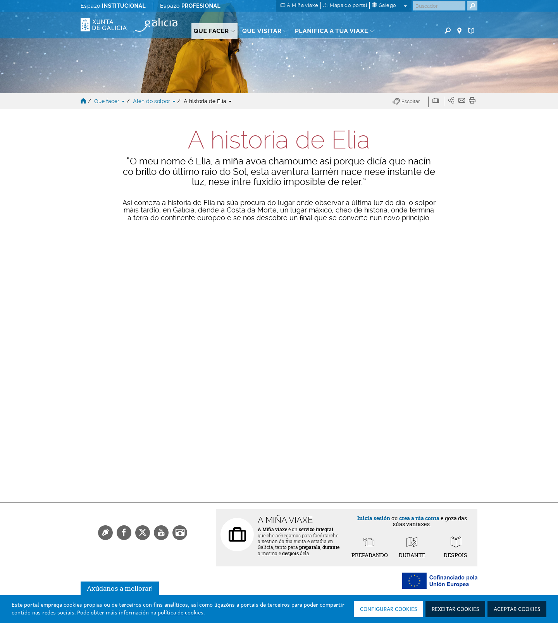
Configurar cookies (388, 609)
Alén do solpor (155, 101)
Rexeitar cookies (455, 609)
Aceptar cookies (517, 609)
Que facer (110, 101)
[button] (411, 102)
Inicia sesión (373, 518)
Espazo (113, 6)
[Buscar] (439, 5)
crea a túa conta (419, 518)
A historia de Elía (208, 101)
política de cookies (180, 613)
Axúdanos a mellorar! (120, 588)
